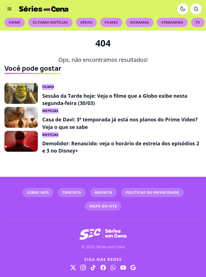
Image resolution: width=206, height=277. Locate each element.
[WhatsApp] (113, 267)
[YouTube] (123, 267)
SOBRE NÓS (38, 192)
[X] (73, 267)
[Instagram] (83, 267)
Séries (86, 22)
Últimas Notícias (50, 22)
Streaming (172, 22)
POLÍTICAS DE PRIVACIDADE (152, 192)
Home (14, 22)
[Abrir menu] (9, 9)
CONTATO (71, 192)
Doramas (139, 22)
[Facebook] (103, 267)
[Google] (133, 267)
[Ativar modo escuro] (182, 8)
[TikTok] (93, 267)
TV (197, 22)
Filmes (111, 22)
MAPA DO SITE (103, 206)
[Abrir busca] (196, 8)
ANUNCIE (103, 192)
